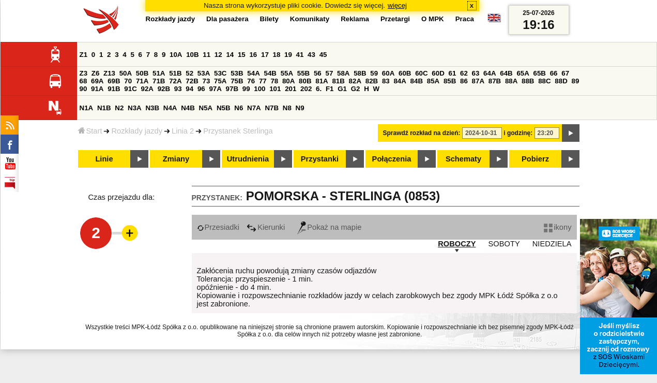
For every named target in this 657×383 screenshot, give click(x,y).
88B (528, 81)
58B (360, 73)
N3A (135, 108)
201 (290, 89)
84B (416, 81)
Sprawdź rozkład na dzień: (422, 133)
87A (478, 81)
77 (263, 81)
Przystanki (320, 159)
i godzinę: (517, 133)
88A (511, 81)
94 (189, 89)
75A (220, 81)
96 (201, 89)
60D (438, 73)
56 (318, 73)
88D (561, 81)
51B (175, 73)
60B (405, 73)
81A (321, 81)
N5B (224, 108)
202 (306, 89)
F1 (330, 89)
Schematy (463, 159)
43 (311, 54)
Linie (104, 159)
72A (175, 81)
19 (288, 54)
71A (142, 81)
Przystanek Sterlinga (237, 131)
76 (251, 81)
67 (565, 73)
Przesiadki (218, 227)
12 (218, 54)
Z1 (84, 54)
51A (158, 73)
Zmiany (176, 159)
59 (374, 73)
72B (192, 81)
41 (300, 54)
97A (215, 89)
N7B (272, 108)
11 (206, 54)
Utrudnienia (248, 159)
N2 (119, 108)
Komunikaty (309, 19)
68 (83, 81)
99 (246, 89)
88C (544, 81)
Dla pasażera (227, 19)
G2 (355, 89)
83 (386, 81)
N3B (152, 108)
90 (83, 89)
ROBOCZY (457, 244)
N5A (206, 108)
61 (452, 73)
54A (253, 73)
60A (388, 73)
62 (464, 73)
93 (178, 89)
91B (114, 89)
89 (575, 81)
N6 (238, 108)
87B (494, 81)
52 (189, 73)
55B (303, 73)
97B (232, 89)
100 (259, 89)
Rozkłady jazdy (136, 131)
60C (421, 73)
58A (343, 73)
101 (275, 89)
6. (319, 89)
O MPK (432, 19)
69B (114, 81)
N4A (170, 108)
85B (450, 81)
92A (147, 89)
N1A (87, 108)
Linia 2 (183, 131)
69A (97, 81)
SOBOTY (504, 244)
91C (130, 89)
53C (220, 73)
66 (554, 73)
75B (237, 81)
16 (253, 54)
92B (164, 89)
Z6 (95, 73)
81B (338, 81)
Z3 (84, 73)
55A (287, 73)
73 (206, 81)
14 (230, 54)
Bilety (269, 19)
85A (433, 81)
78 (274, 81)
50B (142, 73)
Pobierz (535, 159)
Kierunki (266, 227)
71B (158, 81)
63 (476, 73)
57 (329, 73)
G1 (342, 89)
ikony (557, 227)
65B (539, 73)
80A (288, 81)
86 (464, 81)
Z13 (109, 73)
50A (125, 73)
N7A (254, 108)
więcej (397, 5)
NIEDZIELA (552, 244)
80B (305, 81)
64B (506, 73)
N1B (104, 108)
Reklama (355, 19)
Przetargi (395, 19)
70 (128, 81)
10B (192, 54)
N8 (287, 108)
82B (371, 81)
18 (277, 54)
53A (203, 73)
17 (265, 54)
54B (270, 73)
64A (489, 73)
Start (90, 131)
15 (242, 54)
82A (355, 81)
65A (522, 73)
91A (97, 89)
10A (176, 54)
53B (237, 73)
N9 (300, 108)
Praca (464, 19)
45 (323, 54)
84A (399, 81)
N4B (188, 108)
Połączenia (391, 159)
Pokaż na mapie (329, 227)
